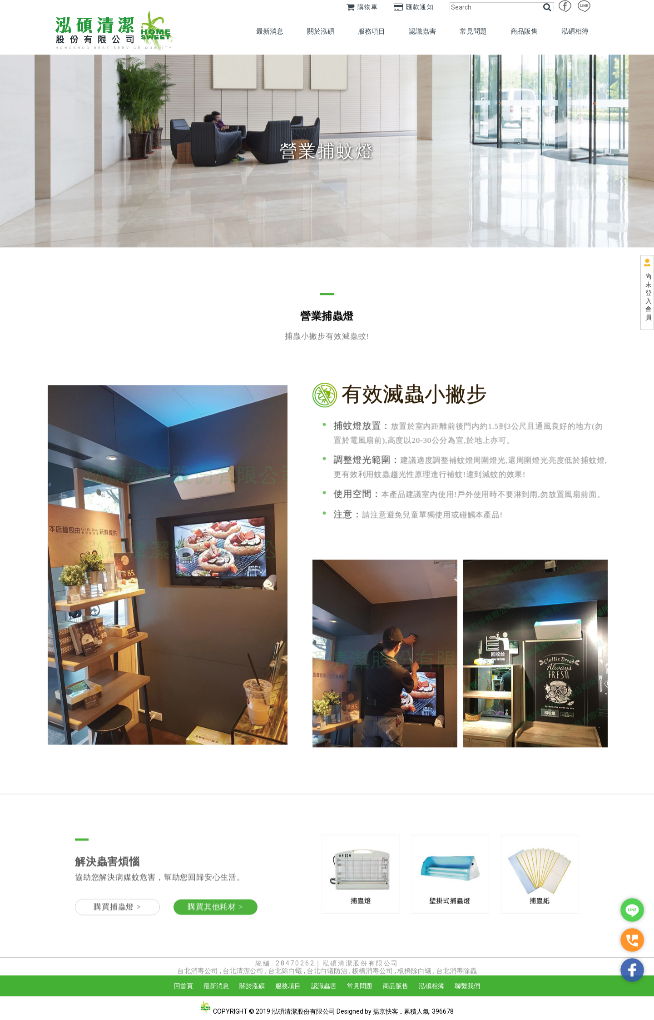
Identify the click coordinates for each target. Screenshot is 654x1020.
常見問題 (473, 31)
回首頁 (183, 986)
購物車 (362, 6)
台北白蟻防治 (327, 971)
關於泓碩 (320, 31)
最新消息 (269, 31)
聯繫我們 (467, 986)
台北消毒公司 (197, 971)
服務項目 (371, 31)
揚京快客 (385, 1011)
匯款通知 (414, 6)
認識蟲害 (422, 31)
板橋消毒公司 (372, 971)
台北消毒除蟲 (456, 971)
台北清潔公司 (243, 971)
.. (401, 1011)
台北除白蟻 (285, 971)
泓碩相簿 (575, 31)
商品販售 (524, 31)
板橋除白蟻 (414, 971)
